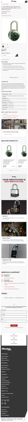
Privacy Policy (14, 418)
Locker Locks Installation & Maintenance (11, 288)
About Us (4, 390)
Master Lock (3, 409)
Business (4, 362)
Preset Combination (5, 4)
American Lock (4, 411)
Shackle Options (8, 134)
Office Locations (4, 388)
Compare (13, 166)
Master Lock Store (5, 360)
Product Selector (4, 356)
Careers (3, 395)
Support (4, 374)
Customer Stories (5, 397)
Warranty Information (5, 382)
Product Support (4, 377)
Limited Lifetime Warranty (9, 278)
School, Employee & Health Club (10, 115)
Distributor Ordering (5, 369)
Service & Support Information (6, 15)
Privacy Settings (19, 418)
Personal (4, 353)
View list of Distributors (5, 59)
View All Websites (5, 415)
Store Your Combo (5, 384)
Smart (3, 371)
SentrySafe (3, 413)
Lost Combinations (5, 380)
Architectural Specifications (9, 286)
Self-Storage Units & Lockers (10, 117)
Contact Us (3, 386)
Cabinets (5, 114)
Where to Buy (4, 358)
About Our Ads (19, 419)
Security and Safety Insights (7, 393)
